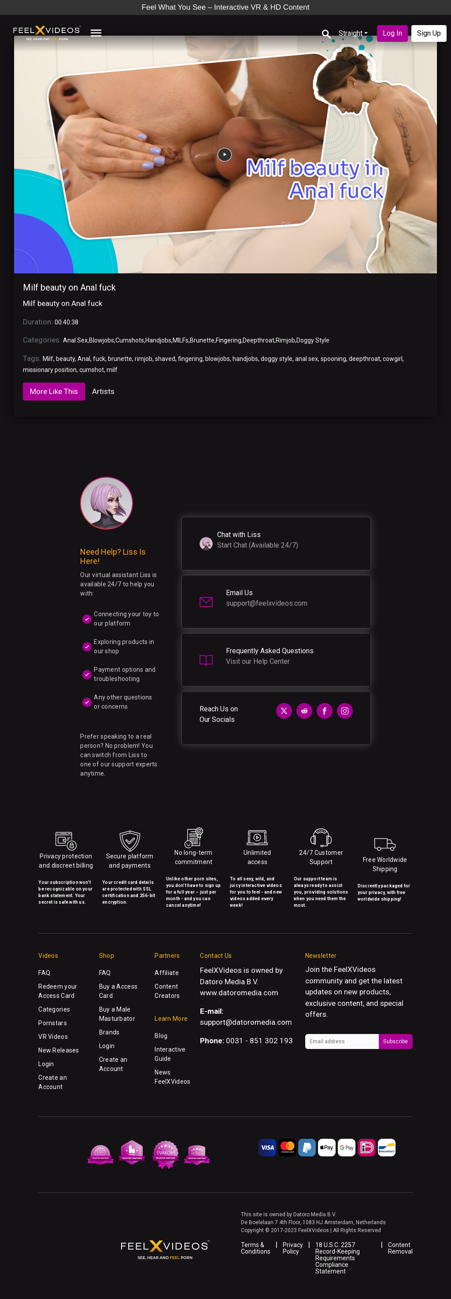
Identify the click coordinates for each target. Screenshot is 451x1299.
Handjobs (158, 340)
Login (46, 1063)
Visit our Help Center (258, 661)
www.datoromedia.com (239, 992)
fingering (190, 358)
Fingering (228, 340)
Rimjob (285, 340)
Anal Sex (75, 340)
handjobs (245, 358)
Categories (54, 1009)
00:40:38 (66, 322)
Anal (84, 358)
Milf (48, 358)
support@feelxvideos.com (266, 603)
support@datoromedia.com (246, 1022)
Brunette (202, 340)
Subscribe (395, 1041)
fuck (99, 358)
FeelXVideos (355, 969)
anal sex (306, 358)
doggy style (276, 358)
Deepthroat (258, 340)
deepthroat (364, 358)
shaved (165, 358)
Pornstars (52, 1023)
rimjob (143, 358)
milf (112, 369)
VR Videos (53, 1036)
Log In (392, 33)
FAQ (44, 972)
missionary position (50, 369)
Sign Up (429, 33)
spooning (333, 358)
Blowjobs (101, 340)
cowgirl (393, 358)
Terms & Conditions (255, 1248)
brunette (120, 358)
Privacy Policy (293, 1248)
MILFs (181, 340)
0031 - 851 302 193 (259, 1040)
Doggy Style (312, 340)
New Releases (58, 1050)
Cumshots (129, 340)
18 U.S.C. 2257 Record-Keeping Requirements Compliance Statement (337, 1258)
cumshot (91, 369)
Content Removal (400, 1248)
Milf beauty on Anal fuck (69, 287)
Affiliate (167, 972)
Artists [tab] (103, 391)
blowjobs (217, 358)
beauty (65, 358)
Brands (109, 1032)
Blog (161, 1035)
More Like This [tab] (54, 391)
